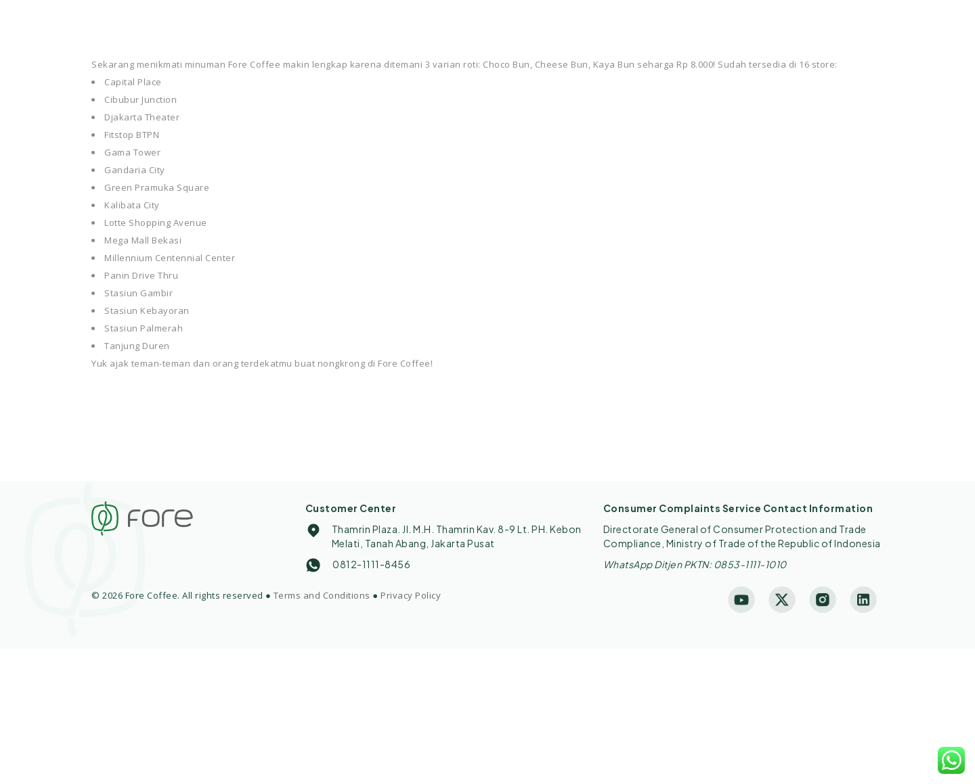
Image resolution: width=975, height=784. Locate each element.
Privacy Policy (411, 595)
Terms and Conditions (322, 595)
